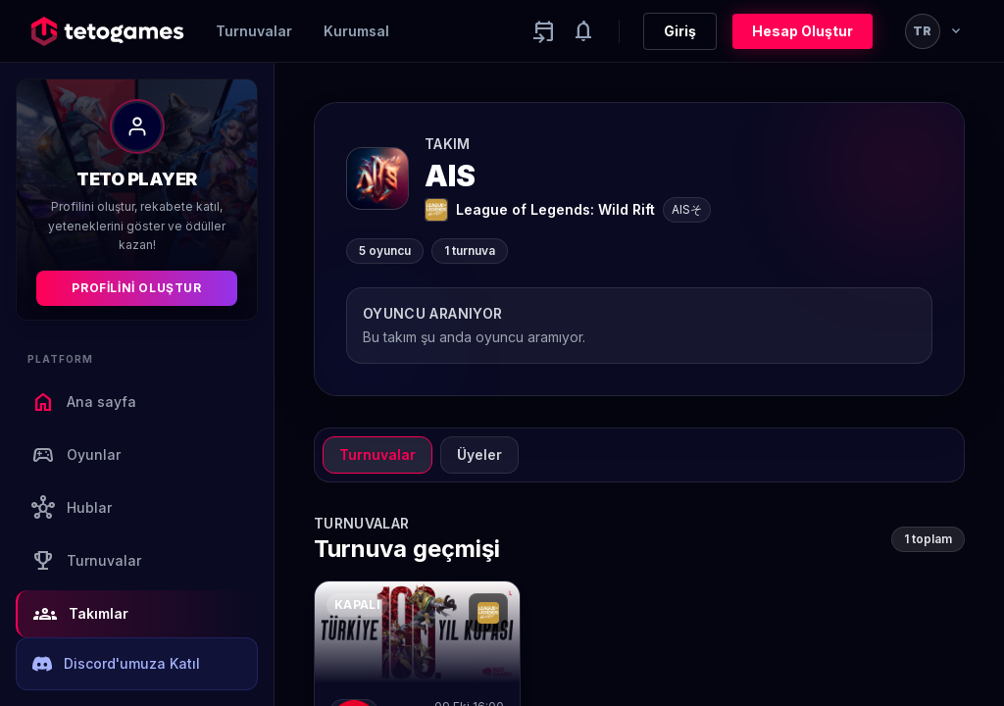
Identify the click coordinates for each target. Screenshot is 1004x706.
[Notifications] (583, 31)
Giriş (680, 31)
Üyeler (479, 454)
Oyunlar (76, 455)
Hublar (71, 508)
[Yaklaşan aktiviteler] (544, 31)
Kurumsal (356, 31)
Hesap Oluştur (802, 31)
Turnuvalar (254, 31)
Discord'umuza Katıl (116, 664)
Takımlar (80, 614)
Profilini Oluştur (136, 287)
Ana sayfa (83, 402)
